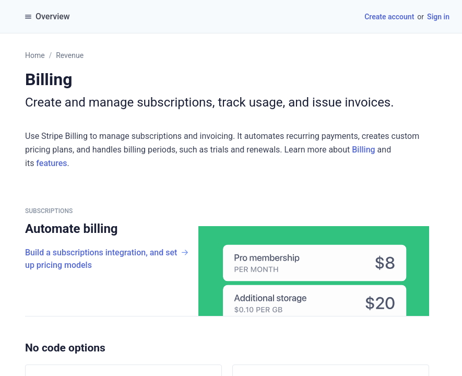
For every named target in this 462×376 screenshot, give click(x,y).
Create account (389, 17)
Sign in (438, 17)
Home (35, 55)
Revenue (70, 55)
